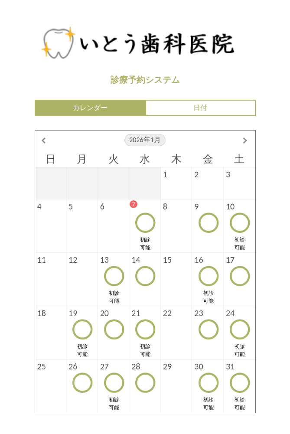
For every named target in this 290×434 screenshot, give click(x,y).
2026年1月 (145, 140)
